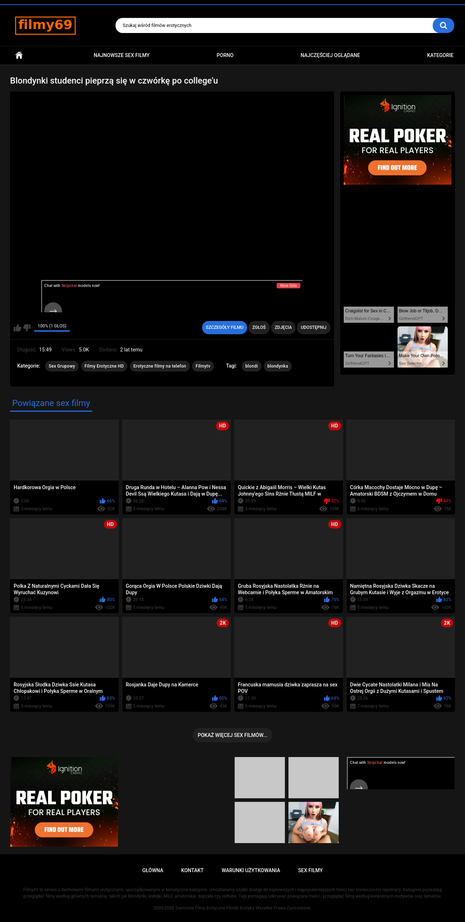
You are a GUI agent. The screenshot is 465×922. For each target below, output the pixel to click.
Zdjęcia (283, 327)
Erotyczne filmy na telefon (159, 366)
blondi (251, 366)
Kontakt (192, 870)
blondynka (277, 366)
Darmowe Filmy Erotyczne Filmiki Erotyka (214, 908)
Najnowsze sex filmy (122, 55)
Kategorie (440, 55)
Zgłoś (259, 327)
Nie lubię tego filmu (26, 327)
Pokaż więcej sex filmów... (232, 735)
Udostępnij (314, 327)
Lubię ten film (17, 327)
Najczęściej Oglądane (330, 55)
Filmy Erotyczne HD (104, 366)
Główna (19, 55)
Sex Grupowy (62, 366)
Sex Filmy (310, 870)
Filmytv (203, 366)
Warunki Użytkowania (251, 870)
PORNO (225, 55)
